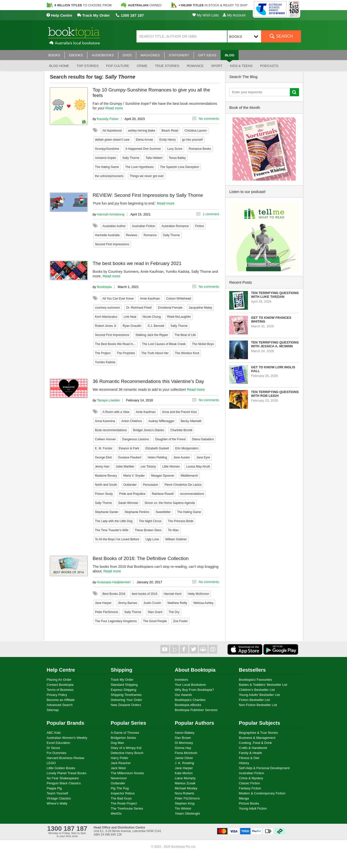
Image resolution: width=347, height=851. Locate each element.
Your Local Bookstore (190, 685)
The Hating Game (107, 167)
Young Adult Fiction (253, 808)
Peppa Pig (54, 788)
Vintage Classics (59, 798)
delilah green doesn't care (112, 139)
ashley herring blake (141, 130)
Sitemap (53, 710)
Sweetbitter (163, 512)
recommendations (192, 494)
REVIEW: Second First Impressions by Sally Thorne (148, 195)
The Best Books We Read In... (115, 344)
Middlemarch (189, 475)
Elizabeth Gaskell (157, 448)
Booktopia (104, 287)
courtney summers (107, 307)
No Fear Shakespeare (63, 778)
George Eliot (103, 457)
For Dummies (56, 753)
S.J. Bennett (156, 326)
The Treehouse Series (127, 808)
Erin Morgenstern (186, 448)
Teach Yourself (57, 793)
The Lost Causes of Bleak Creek (164, 344)
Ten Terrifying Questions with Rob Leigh (275, 394)
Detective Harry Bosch (127, 753)
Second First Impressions (112, 244)
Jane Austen (181, 457)
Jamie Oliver (184, 758)
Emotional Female (170, 307)
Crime (142, 66)
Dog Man (117, 743)
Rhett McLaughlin (179, 317)
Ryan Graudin (132, 326)
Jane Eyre (203, 457)
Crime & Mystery (251, 778)
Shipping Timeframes (126, 695)
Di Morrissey (184, 743)
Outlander (130, 485)
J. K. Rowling (184, 763)
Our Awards (183, 695)
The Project (102, 353)
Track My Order (93, 15)
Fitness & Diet (249, 758)
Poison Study (104, 494)
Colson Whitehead (178, 298)
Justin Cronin (152, 603)
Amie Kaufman (150, 298)
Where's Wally (57, 803)
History (244, 763)
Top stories (88, 66)
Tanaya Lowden (108, 400)
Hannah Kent (172, 594)
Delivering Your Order (126, 700)
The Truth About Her (155, 353)
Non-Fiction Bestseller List (258, 705)
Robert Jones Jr (106, 326)
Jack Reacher (121, 763)
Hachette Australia (107, 235)
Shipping (121, 670)
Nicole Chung (152, 317)
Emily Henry (167, 139)
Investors (181, 680)
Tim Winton (183, 808)
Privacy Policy (57, 695)
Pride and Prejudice (132, 494)
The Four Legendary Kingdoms (116, 621)
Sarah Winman (128, 503)
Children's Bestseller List (257, 690)
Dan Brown (183, 738)
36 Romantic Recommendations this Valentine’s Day (148, 381)
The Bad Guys (121, 798)
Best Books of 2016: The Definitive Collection (141, 558)
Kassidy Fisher (108, 119)
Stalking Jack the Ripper (151, 335)
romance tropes (105, 158)
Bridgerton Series (123, 738)
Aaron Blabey (185, 733)
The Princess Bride (180, 521)
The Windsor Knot (187, 353)
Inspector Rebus (123, 793)
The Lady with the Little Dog (114, 521)
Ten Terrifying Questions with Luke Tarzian (275, 295)
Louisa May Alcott (198, 466)
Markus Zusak (185, 783)
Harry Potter (119, 758)
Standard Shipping (124, 685)
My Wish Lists (205, 15)
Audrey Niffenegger (161, 421)
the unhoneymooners (109, 176)
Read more (114, 108)
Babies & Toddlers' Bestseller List (263, 685)
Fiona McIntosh (186, 753)
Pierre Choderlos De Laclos (183, 485)
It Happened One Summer (143, 149)
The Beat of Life (185, 335)
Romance (195, 66)
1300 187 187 (130, 15)
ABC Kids (54, 733)
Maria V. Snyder (134, 475)
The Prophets (126, 353)
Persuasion (150, 485)
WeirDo (116, 813)
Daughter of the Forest (170, 439)
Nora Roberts (184, 793)
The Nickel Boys (203, 344)
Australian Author (114, 226)
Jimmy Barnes (127, 603)
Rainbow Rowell (163, 494)
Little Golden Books (61, 768)
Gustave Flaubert (129, 457)
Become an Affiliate (61, 700)
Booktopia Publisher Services (196, 710)
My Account (234, 15)
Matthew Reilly (177, 603)
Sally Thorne (130, 158)
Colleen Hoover (105, 439)
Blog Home (59, 66)
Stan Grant (155, 612)
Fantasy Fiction (250, 788)
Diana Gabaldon (203, 439)
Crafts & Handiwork (253, 748)
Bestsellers (252, 670)
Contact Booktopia (60, 685)
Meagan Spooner (162, 475)
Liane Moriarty (185, 778)
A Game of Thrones (125, 733)
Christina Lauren (195, 130)
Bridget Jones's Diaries (148, 430)
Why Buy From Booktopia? (194, 690)
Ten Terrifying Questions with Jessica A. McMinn (275, 344)
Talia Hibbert (154, 158)
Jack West (118, 768)
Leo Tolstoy (148, 466)
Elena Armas (144, 139)
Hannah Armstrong (110, 214)
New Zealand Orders (126, 705)
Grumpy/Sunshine (107, 149)
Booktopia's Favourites (255, 680)
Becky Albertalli (191, 421)
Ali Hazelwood (112, 130)
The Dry (174, 612)
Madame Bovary (106, 475)
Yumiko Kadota (105, 362)
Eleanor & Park (129, 448)
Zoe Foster (180, 621)
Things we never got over (147, 176)
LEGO (51, 763)
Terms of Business (60, 690)
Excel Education (58, 743)
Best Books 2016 (114, 594)
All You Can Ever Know (118, 298)
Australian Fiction (143, 226)
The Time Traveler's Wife (111, 530)
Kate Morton (184, 773)
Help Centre (59, 15)
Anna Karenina (105, 421)
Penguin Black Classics (64, 783)
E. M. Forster (103, 448)
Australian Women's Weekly (67, 738)
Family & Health (250, 753)
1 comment (211, 214)
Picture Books (249, 803)
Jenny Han (102, 466)
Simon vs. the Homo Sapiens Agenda (170, 503)
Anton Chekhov (131, 421)
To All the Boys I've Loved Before (117, 539)
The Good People (155, 621)
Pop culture (117, 66)
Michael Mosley (186, 788)
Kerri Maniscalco (106, 317)
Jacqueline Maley (200, 307)
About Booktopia (195, 670)
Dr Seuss (53, 748)
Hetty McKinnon (198, 594)
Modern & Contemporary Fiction (262, 793)
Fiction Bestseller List (254, 700)
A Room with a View (116, 412)
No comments (209, 118)
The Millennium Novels (127, 773)
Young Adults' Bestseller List (259, 695)
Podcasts (269, 66)
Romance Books (200, 149)
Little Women (171, 466)
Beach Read (169, 130)
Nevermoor (119, 778)
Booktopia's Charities (190, 700)
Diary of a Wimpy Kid (126, 748)
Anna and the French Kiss (179, 412)
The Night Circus (150, 521)
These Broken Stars (148, 530)
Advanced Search (60, 705)
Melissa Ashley (204, 603)
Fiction (199, 226)
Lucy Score (174, 149)
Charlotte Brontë (181, 430)
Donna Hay (183, 748)
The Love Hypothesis (139, 167)
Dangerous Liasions (135, 439)
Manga (244, 798)
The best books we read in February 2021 (137, 263)
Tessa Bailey (177, 158)
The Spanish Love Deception (179, 167)
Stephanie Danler (107, 512)
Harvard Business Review (65, 758)
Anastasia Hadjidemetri (114, 582)
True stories (167, 66)
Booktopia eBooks (188, 705)
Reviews (131, 235)
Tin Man (173, 530)
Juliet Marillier (125, 466)
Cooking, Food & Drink (255, 743)
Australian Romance (175, 226)
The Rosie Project (124, 803)
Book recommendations (111, 430)
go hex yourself (192, 139)
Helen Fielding (157, 457)
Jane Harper (103, 603)
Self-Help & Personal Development (264, 768)
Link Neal (130, 317)
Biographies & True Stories (258, 733)
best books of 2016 (144, 594)
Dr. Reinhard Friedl (139, 307)
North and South (106, 485)
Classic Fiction (249, 783)
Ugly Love (152, 539)
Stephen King (185, 803)
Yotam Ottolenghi (187, 813)
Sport (216, 66)
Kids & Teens (241, 66)
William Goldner (176, 539)
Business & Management (257, 738)
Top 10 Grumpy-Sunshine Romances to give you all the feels (151, 92)
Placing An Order (59, 680)
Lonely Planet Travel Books (67, 773)
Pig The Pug (120, 788)
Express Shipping (123, 690)
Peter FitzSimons (106, 612)
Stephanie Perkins (137, 512)
